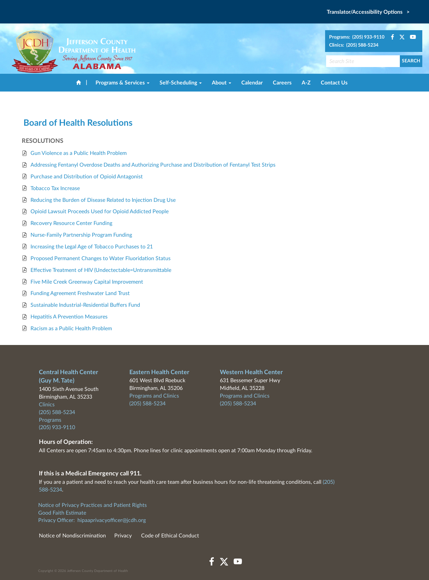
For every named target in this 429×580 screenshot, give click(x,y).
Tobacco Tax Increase (55, 188)
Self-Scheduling (181, 82)
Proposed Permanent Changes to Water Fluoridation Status (100, 258)
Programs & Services (122, 82)
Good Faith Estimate (62, 513)
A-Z (306, 82)
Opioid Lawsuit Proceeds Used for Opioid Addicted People (99, 211)
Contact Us (334, 82)
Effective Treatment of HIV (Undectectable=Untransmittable (100, 270)
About (221, 82)
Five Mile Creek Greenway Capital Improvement (86, 282)
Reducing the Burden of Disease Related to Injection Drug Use (103, 200)
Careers (282, 82)
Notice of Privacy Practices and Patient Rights (92, 505)
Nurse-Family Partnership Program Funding (81, 235)
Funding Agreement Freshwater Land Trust (80, 293)
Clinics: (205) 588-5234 (353, 45)
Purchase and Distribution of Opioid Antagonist (86, 176)
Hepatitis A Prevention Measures (69, 317)
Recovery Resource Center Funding (71, 223)
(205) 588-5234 (57, 412)
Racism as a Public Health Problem (71, 328)
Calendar (252, 82)
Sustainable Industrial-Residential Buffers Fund (85, 305)
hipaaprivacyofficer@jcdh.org (111, 520)
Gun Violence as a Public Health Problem (78, 153)
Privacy (123, 535)
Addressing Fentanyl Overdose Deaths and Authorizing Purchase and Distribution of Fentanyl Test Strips (152, 165)
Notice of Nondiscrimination (72, 535)
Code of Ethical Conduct (170, 535)
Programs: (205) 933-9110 (356, 37)
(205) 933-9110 (57, 427)
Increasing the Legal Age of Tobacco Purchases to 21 (91, 246)
